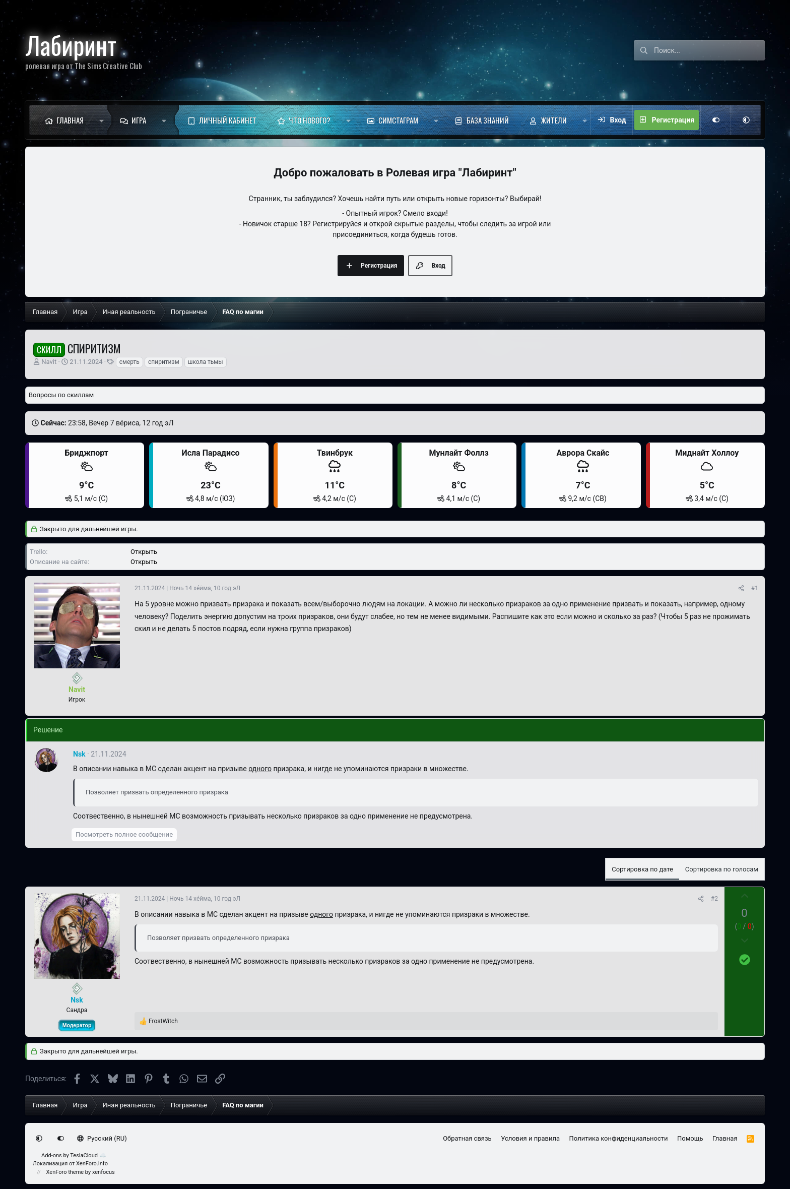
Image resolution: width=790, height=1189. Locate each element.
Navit (48, 361)
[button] (101, 120)
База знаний (488, 120)
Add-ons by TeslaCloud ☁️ (73, 1155)
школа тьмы (205, 361)
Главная (70, 120)
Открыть (143, 551)
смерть (129, 361)
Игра (138, 120)
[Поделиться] (741, 588)
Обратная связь (467, 1138)
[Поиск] (709, 50)
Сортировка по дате (642, 869)
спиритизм (163, 361)
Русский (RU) (102, 1138)
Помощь (690, 1138)
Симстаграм (398, 120)
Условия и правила (530, 1138)
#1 (754, 588)
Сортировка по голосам (721, 869)
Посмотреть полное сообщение (124, 834)
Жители (554, 120)
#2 (714, 898)
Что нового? (310, 120)
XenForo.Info (92, 1163)
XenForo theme (65, 1172)
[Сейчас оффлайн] (77, 678)
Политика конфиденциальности (618, 1138)
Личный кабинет (227, 120)
